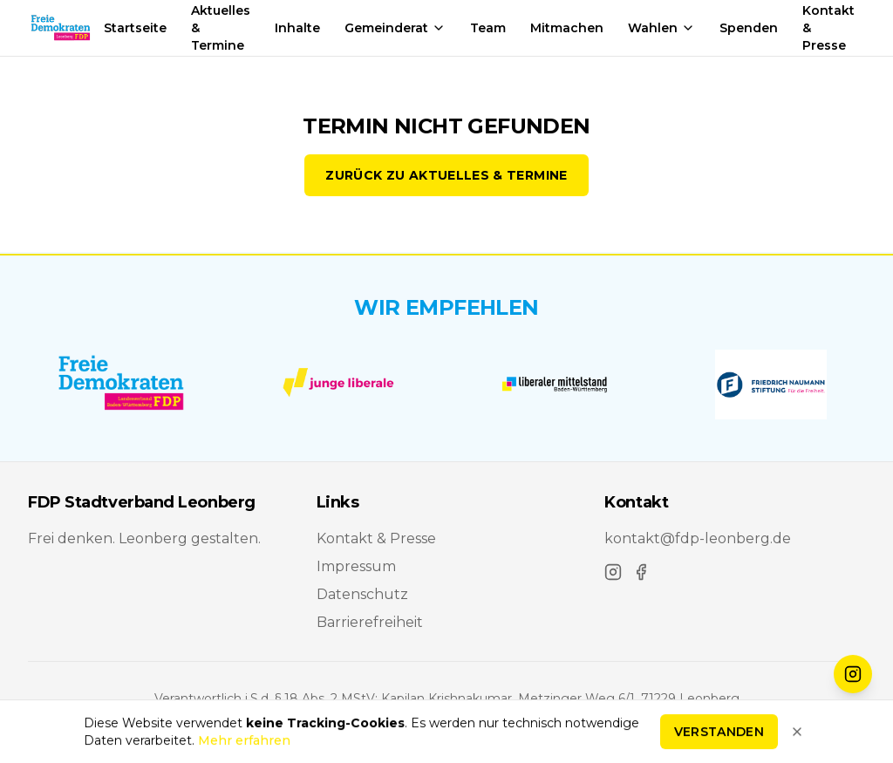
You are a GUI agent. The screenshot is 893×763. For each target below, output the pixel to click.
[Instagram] (613, 572)
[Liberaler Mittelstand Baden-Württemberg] (554, 384)
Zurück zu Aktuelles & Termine (446, 175)
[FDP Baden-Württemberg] (122, 384)
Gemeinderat (395, 28)
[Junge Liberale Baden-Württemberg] (338, 384)
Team (488, 28)
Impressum (356, 566)
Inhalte (297, 28)
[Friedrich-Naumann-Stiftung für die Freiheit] (771, 384)
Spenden (748, 28)
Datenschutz (362, 594)
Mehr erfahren (244, 744)
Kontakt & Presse (376, 538)
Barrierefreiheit (370, 622)
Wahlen (661, 28)
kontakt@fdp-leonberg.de (697, 538)
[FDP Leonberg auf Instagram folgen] (853, 674)
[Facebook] (641, 572)
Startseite (135, 28)
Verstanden (719, 735)
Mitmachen (566, 28)
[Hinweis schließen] (797, 735)
